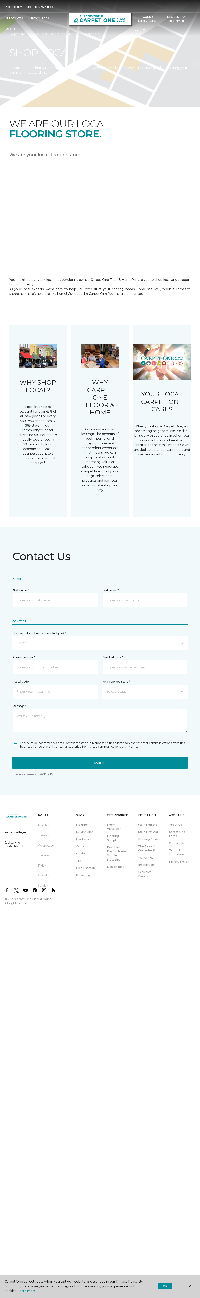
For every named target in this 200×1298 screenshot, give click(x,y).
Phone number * (23, 657)
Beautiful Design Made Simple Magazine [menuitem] (116, 853)
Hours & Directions (147, 18)
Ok (165, 1286)
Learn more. (26, 1291)
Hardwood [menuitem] (83, 839)
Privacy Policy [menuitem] (179, 861)
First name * (20, 590)
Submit (100, 762)
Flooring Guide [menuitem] (148, 839)
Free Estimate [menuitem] (86, 868)
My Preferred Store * (116, 681)
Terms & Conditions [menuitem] (176, 852)
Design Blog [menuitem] (115, 867)
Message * (19, 706)
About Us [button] (13, 29)
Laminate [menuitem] (82, 853)
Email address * (112, 657)
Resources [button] (40, 18)
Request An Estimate (176, 18)
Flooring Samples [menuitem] (113, 838)
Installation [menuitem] (146, 865)
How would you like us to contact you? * (39, 633)
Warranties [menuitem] (145, 857)
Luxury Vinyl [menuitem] (84, 832)
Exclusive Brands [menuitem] (144, 874)
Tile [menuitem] (78, 860)
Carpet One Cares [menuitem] (177, 834)
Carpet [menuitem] (81, 846)
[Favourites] (144, 30)
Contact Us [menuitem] (176, 843)
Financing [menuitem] (83, 875)
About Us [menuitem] (175, 824)
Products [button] (14, 18)
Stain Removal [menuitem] (148, 824)
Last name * (110, 590)
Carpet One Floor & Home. (33, 899)
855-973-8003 (45, 7)
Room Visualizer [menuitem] (114, 827)
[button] (136, 30)
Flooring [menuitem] (82, 824)
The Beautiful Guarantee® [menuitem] (147, 848)
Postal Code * (21, 681)
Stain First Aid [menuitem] (148, 832)
